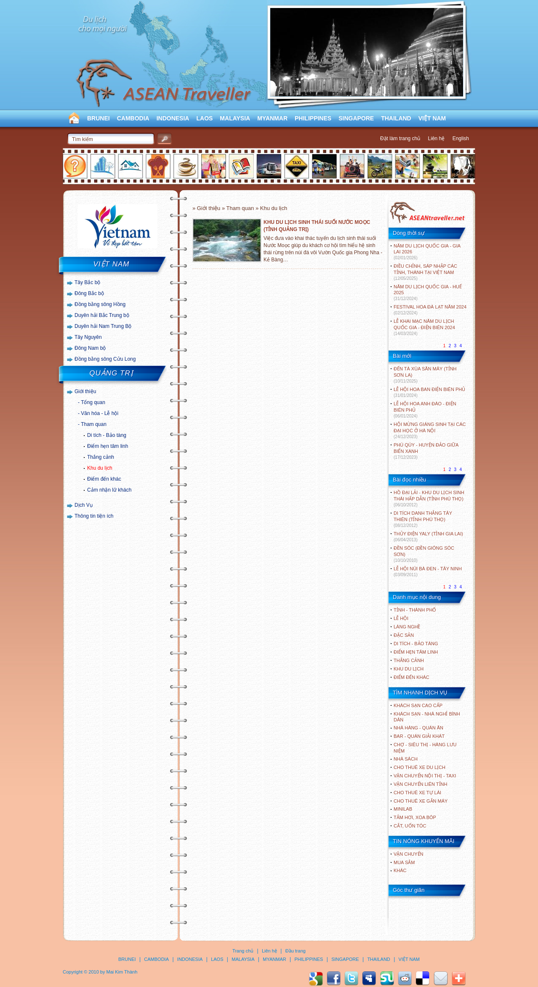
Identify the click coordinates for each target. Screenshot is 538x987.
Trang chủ (242, 950)
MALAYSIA (235, 118)
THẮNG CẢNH (409, 660)
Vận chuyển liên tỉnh (420, 784)
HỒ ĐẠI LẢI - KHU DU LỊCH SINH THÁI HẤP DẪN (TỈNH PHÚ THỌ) (429, 498)
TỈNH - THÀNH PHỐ (415, 609)
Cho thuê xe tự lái (417, 792)
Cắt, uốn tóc (410, 825)
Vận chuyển (408, 854)
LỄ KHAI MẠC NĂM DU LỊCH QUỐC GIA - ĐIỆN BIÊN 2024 (424, 327)
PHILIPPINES (313, 118)
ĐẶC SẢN (404, 635)
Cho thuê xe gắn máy (420, 800)
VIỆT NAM (432, 118)
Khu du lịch (99, 468)
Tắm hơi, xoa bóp (415, 817)
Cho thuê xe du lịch (419, 767)
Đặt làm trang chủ (400, 138)
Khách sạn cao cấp (418, 705)
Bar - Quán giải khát (419, 736)
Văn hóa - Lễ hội (99, 413)
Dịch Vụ (84, 505)
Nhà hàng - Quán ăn (418, 727)
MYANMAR (272, 118)
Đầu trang (295, 950)
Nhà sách (406, 758)
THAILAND (396, 118)
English (461, 138)
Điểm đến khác (104, 479)
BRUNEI (98, 118)
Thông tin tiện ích (94, 516)
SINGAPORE (356, 118)
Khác (400, 870)
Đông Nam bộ (90, 348)
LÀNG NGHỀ (407, 626)
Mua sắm (404, 862)
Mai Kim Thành (122, 971)
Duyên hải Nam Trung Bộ (103, 326)
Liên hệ (436, 138)
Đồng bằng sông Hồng (100, 304)
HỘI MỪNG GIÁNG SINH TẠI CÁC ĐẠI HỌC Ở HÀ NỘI (430, 430)
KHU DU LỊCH (408, 668)
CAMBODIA (133, 118)
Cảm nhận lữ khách (109, 490)
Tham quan (94, 424)
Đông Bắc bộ (89, 293)
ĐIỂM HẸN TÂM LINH (416, 651)
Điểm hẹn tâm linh (107, 446)
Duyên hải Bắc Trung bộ (102, 315)
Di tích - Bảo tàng (106, 435)
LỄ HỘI (401, 618)
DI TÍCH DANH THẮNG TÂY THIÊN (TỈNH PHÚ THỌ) (423, 519)
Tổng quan (93, 402)
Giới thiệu (85, 391)
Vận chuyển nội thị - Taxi (425, 775)
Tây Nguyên (88, 337)
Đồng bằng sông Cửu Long (105, 359)
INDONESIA (173, 118)
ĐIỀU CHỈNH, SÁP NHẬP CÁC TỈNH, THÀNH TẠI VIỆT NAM (425, 272)
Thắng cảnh (100, 457)
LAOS (204, 118)
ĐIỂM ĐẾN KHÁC (411, 677)
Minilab (403, 808)
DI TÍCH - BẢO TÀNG (416, 643)
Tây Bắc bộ (87, 282)
